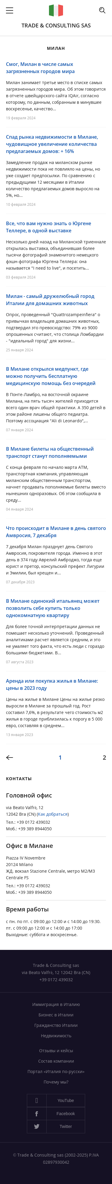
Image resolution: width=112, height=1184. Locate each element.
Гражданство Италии (56, 1025)
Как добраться (52, 814)
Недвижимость (56, 1035)
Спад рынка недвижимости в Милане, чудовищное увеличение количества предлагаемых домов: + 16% (52, 144)
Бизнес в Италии (56, 1015)
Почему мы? (56, 1082)
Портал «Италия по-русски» (56, 1071)
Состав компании (56, 1061)
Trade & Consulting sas (56, 25)
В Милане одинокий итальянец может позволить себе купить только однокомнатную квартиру (52, 608)
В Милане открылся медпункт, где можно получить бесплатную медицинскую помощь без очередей (51, 376)
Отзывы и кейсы (56, 1050)
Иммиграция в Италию (56, 1004)
